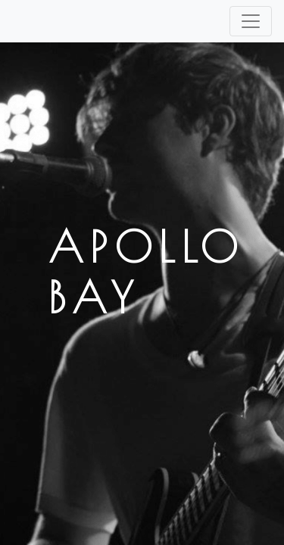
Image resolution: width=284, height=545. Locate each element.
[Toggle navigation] (250, 21)
